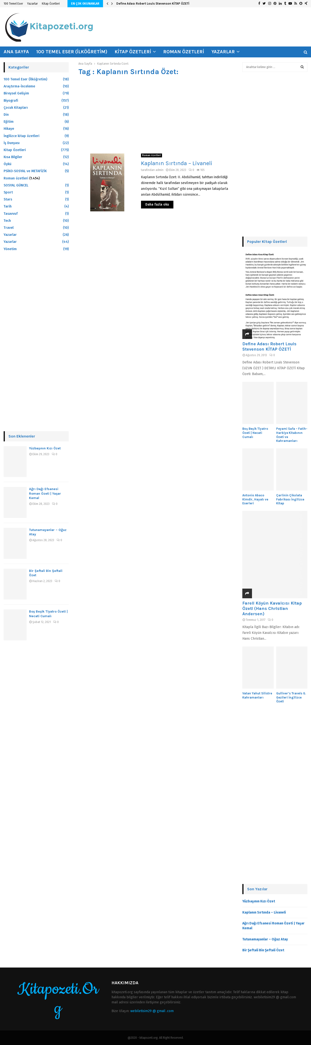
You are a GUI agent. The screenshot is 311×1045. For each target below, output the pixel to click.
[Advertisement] (155, 115)
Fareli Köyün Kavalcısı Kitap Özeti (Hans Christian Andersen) (272, 608)
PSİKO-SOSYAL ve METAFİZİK (25, 171)
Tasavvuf (11, 214)
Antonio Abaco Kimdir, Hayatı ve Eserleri (255, 499)
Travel (9, 228)
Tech (7, 221)
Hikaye (9, 129)
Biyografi (11, 101)
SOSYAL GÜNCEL (16, 185)
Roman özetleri (183, 51)
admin (159, 170)
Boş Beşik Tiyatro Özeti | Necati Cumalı (48, 613)
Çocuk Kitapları (16, 108)
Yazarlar (32, 3)
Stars (8, 199)
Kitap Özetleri (51, 3)
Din (6, 115)
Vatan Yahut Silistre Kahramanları (257, 695)
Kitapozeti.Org (58, 999)
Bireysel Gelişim (16, 93)
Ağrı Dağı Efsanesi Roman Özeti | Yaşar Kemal (45, 493)
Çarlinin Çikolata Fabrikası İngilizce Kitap (290, 499)
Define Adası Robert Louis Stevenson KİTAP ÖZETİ (152, 3)
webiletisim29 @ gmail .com (152, 1011)
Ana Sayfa (16, 51)
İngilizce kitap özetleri (21, 136)
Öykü (7, 164)
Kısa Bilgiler (13, 157)
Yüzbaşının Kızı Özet (45, 448)
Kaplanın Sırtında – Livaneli (176, 163)
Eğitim (9, 122)
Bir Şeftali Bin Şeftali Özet (263, 950)
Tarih (8, 206)
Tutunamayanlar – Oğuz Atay (265, 939)
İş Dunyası (12, 143)
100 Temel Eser (13, 3)
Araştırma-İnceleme (19, 86)
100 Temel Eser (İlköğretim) (71, 51)
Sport (8, 192)
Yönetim (10, 249)
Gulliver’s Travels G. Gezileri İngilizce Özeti (291, 697)
